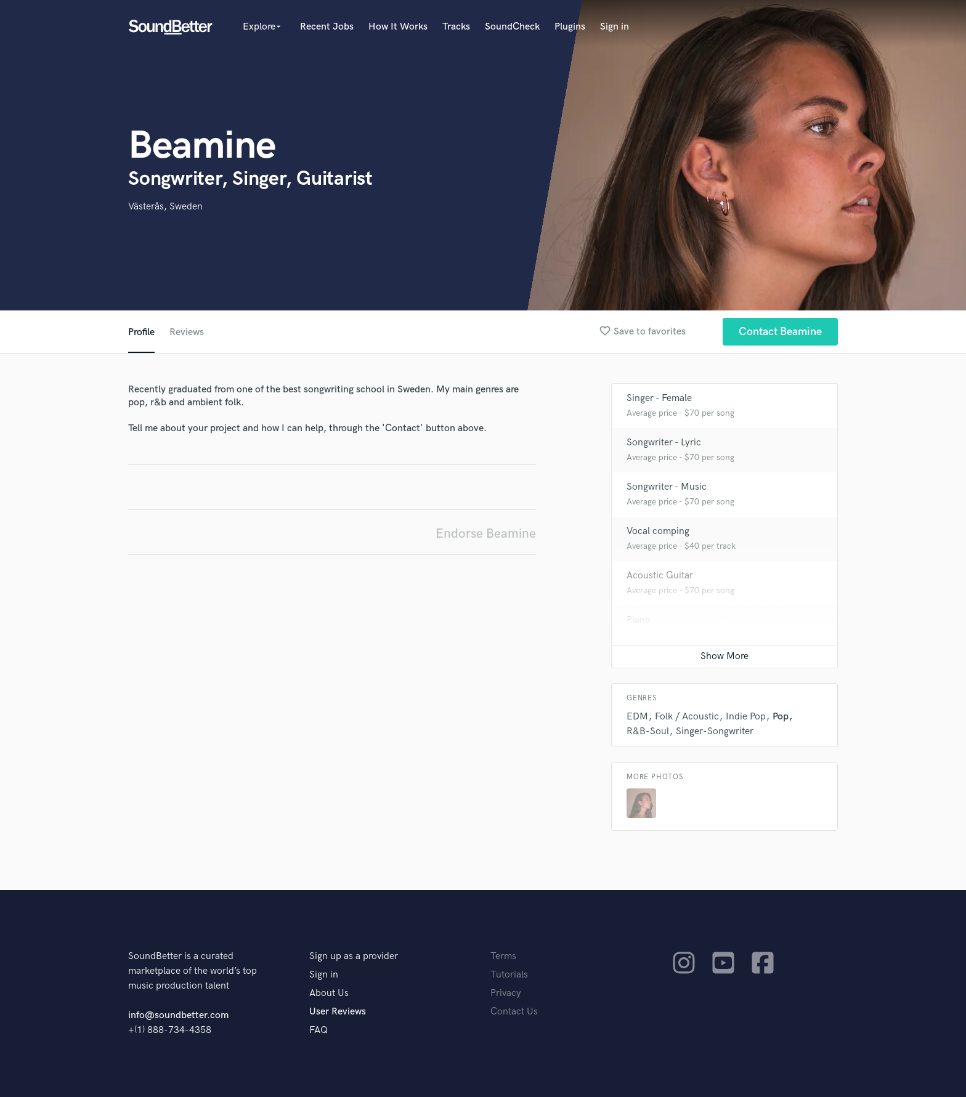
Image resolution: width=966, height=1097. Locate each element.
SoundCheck (512, 27)
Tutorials (509, 975)
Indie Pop (746, 717)
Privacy (505, 993)
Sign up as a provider (353, 956)
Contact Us (514, 1012)
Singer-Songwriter (714, 731)
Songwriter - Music (667, 487)
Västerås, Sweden (165, 207)
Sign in (614, 27)
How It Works (398, 27)
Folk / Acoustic (687, 717)
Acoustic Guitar (660, 575)
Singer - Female (659, 398)
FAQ (318, 1030)
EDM (637, 717)
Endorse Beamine (486, 533)
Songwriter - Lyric (664, 442)
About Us (329, 993)
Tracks (456, 27)
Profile (141, 332)
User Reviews (337, 1012)
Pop (781, 717)
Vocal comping (658, 531)
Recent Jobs (327, 27)
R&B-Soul (648, 731)
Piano (639, 620)
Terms (503, 956)
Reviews (186, 332)
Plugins (569, 27)
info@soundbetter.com (178, 1015)
